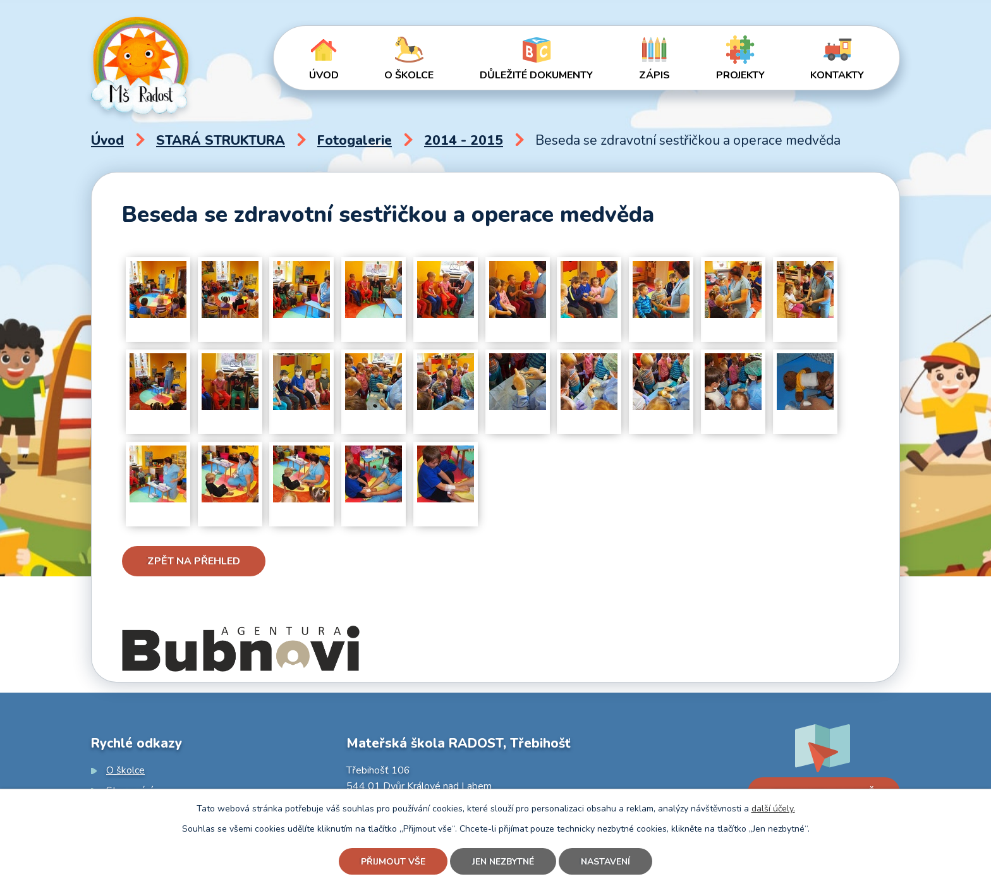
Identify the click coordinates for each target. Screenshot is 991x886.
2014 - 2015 (463, 140)
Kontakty (837, 75)
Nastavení (605, 862)
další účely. (773, 809)
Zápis (654, 75)
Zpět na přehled (193, 561)
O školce (409, 75)
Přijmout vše (393, 862)
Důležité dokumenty (536, 75)
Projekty (740, 75)
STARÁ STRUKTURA (220, 140)
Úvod (324, 75)
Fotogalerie (354, 140)
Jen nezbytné (503, 862)
